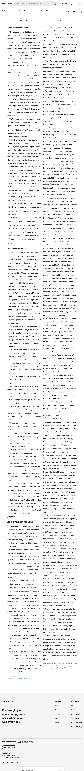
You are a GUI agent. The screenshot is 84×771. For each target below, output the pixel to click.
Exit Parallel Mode (80, 11)
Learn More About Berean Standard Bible (19, 678)
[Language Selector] (71, 4)
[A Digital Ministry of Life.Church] (42, 741)
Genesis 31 (11, 10)
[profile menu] (78, 4)
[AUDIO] (68, 11)
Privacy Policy (6, 755)
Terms (13, 755)
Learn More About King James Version (54, 670)
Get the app (63, 3)
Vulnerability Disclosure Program (11, 757)
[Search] (32, 3)
